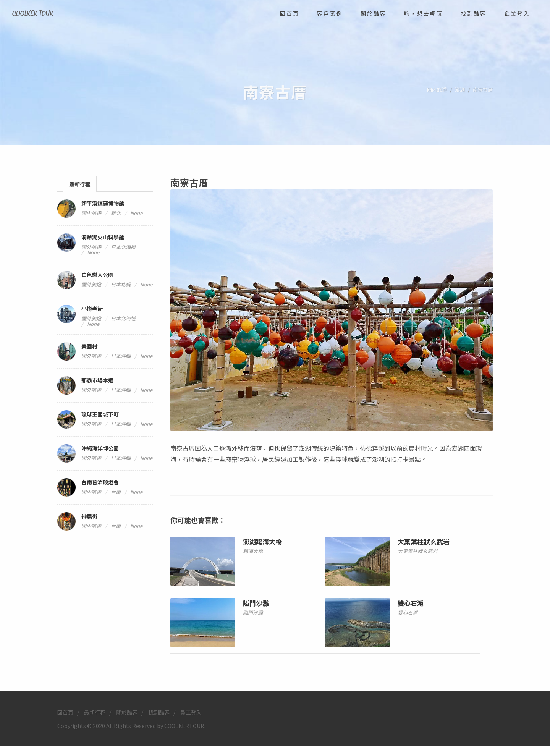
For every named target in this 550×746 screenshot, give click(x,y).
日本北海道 (123, 247)
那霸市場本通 (97, 380)
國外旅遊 (91, 247)
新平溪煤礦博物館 (102, 203)
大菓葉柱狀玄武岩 (424, 541)
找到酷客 (159, 712)
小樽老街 (92, 308)
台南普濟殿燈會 (100, 482)
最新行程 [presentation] (80, 184)
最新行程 (94, 712)
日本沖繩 (121, 355)
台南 (116, 491)
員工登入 (191, 712)
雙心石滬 (411, 603)
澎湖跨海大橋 (262, 541)
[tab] (80, 183)
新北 (116, 213)
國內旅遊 (437, 89)
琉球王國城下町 (100, 414)
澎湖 (460, 89)
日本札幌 (121, 284)
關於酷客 (127, 712)
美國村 (89, 346)
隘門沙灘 (256, 603)
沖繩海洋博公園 (100, 448)
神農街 (89, 516)
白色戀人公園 (97, 274)
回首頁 (65, 712)
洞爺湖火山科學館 (102, 237)
